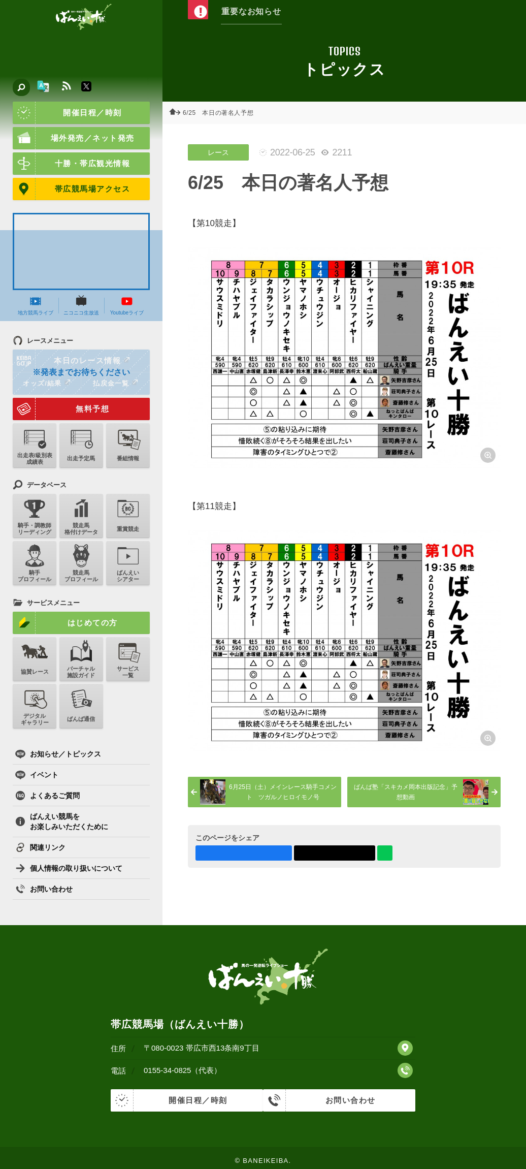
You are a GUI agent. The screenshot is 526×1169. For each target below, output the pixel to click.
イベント (36, 775)
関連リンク (40, 847)
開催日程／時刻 (67, 113)
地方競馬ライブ (35, 305)
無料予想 (61, 409)
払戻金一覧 (115, 383)
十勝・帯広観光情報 (71, 163)
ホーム (178, 113)
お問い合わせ (44, 889)
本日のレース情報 (72, 361)
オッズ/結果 (46, 383)
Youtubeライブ (127, 305)
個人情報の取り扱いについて (68, 868)
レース (218, 152)
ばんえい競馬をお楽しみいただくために (61, 821)
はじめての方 (65, 623)
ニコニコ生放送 (81, 305)
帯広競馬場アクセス (71, 189)
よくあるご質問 (47, 796)
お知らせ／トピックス (58, 754)
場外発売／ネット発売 (74, 138)
